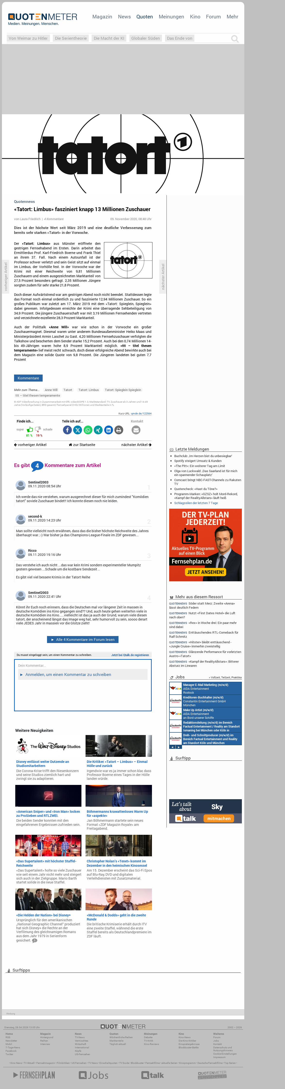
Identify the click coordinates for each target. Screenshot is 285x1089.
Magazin (102, 16)
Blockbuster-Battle (188, 1047)
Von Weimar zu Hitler (28, 38)
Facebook (11, 1050)
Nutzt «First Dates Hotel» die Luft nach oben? (202, 615)
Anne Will (51, 390)
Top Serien (230, 1063)
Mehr (232, 16)
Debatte (148, 1037)
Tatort (67, 390)
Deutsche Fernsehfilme (210, 1063)
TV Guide (124, 1063)
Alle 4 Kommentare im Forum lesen (83, 639)
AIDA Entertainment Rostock (199, 688)
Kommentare (28, 378)
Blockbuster (137, 1063)
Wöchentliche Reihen (121, 1037)
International (82, 1047)
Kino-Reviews (151, 1044)
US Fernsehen (79, 1063)
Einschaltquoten (108, 1063)
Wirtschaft (80, 1044)
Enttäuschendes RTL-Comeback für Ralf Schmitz (203, 634)
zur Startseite (82, 444)
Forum (213, 16)
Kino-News (184, 1037)
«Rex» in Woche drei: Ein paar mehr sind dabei (203, 625)
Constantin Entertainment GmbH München (198, 701)
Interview (45, 1044)
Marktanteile (116, 1040)
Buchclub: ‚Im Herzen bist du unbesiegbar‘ (203, 456)
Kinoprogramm (187, 1063)
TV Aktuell (29, 1063)
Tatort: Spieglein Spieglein (123, 390)
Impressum (219, 1057)
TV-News (80, 1037)
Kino (195, 16)
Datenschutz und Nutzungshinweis (223, 1049)
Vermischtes (81, 1040)
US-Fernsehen (82, 1054)
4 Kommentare (53, 219)
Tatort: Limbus (89, 390)
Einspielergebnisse (189, 1044)
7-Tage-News (13, 1047)
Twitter (9, 1054)
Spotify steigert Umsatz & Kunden (198, 461)
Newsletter (11, 1040)
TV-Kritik (148, 1040)
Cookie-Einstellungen (225, 1053)
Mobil (9, 1044)
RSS (8, 1037)
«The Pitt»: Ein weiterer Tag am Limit (199, 466)
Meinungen (171, 16)
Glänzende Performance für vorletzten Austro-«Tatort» (205, 654)
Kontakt (217, 1044)
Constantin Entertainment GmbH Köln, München (203, 739)
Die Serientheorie (71, 38)
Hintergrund (46, 1037)
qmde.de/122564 (141, 413)
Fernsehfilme (152, 1063)
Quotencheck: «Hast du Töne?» (195, 489)
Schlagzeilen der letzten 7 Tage (196, 503)
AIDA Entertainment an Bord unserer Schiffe (192, 713)
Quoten (144, 16)
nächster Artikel (136, 444)
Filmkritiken (63, 1063)
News (124, 16)
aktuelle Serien (169, 1063)
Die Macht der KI (109, 38)
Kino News (16, 1063)
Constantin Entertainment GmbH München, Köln (205, 726)
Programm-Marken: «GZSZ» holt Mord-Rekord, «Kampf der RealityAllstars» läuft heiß (206, 496)
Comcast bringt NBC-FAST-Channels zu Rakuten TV (207, 482)
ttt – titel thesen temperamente (38, 395)
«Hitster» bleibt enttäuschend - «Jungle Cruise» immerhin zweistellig (200, 644)
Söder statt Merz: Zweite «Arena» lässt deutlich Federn (202, 605)
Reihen (44, 1040)
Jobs (216, 1040)
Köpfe (78, 1050)
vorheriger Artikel (30, 444)
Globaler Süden (145, 38)
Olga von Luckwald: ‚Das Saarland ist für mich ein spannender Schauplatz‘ (205, 473)
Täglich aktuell (118, 1044)
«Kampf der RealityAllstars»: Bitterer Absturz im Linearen (204, 663)
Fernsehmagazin (45, 1063)
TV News (93, 1063)
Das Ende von (179, 38)
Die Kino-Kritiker (187, 1040)
